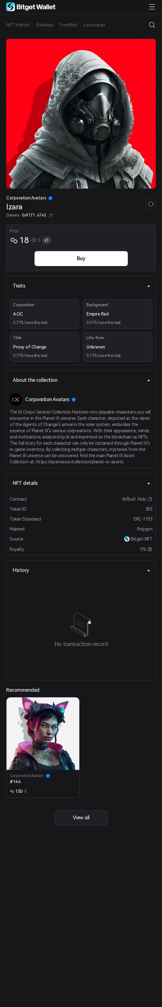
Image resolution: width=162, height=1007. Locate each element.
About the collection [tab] (81, 380)
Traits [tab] (81, 286)
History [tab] (81, 570)
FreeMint (68, 24)
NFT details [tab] (81, 483)
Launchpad (94, 24)
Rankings (44, 24)
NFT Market (18, 24)
